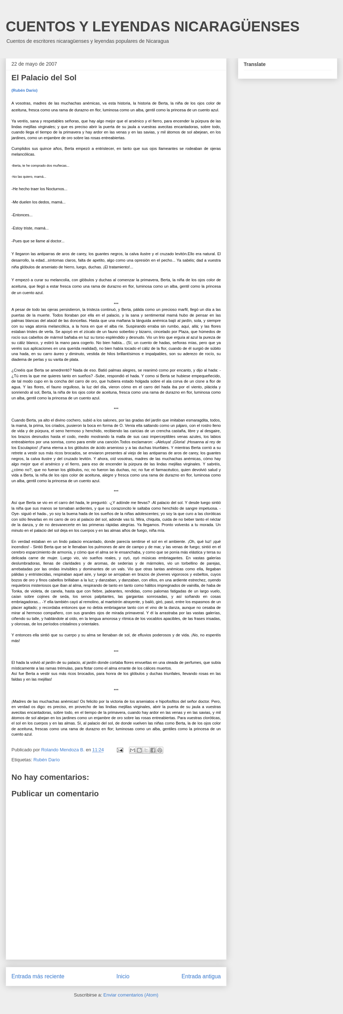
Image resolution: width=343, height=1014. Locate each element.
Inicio (122, 976)
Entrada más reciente (37, 976)
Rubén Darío (46, 759)
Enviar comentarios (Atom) (130, 995)
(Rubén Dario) (24, 90)
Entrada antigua (201, 976)
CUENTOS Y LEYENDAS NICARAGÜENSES (152, 26)
